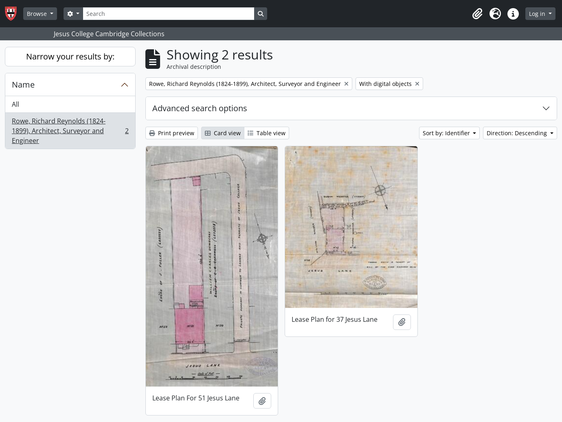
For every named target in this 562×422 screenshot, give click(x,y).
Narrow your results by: (70, 56)
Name (23, 84)
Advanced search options (199, 108)
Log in (538, 14)
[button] (477, 14)
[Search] (169, 13)
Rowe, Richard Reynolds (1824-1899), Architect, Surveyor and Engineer (70, 130)
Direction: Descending (518, 133)
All (15, 104)
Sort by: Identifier (447, 133)
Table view (266, 133)
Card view (223, 133)
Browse (37, 14)
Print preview (171, 133)
